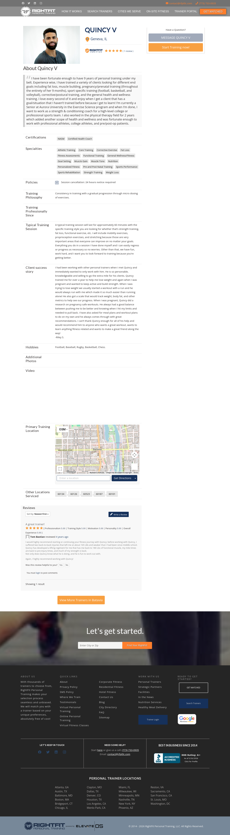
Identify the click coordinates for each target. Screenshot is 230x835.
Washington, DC (160, 803)
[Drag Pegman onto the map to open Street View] (134, 466)
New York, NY (127, 803)
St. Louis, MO (158, 799)
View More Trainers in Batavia (81, 600)
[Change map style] (63, 429)
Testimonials (68, 702)
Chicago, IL (61, 808)
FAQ (101, 712)
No (67, 565)
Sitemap (104, 717)
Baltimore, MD (64, 795)
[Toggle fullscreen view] (60, 469)
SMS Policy (67, 692)
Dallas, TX (93, 791)
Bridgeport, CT (64, 803)
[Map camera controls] (134, 455)
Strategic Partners (150, 686)
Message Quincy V (175, 37)
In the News (146, 697)
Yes (61, 565)
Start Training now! (175, 47)
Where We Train (70, 697)
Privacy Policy (69, 686)
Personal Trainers (149, 681)
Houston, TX (94, 799)
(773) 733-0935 (130, 750)
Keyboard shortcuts (97, 473)
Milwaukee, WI (127, 791)
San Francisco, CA (161, 795)
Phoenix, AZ (126, 808)
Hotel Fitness (107, 692)
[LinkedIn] (35, 3)
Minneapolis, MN (129, 795)
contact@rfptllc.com (118, 754)
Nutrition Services (150, 702)
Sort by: (38, 514)
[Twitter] (29, 3)
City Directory (108, 707)
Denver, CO (94, 795)
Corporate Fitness (110, 681)
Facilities (144, 692)
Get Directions (122, 478)
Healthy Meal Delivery (152, 707)
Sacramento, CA (160, 791)
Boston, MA (62, 799)
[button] (97, 446)
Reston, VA (157, 787)
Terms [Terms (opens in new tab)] (136, 473)
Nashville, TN (127, 799)
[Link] (38, 11)
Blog (102, 702)
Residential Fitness (111, 686)
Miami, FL (124, 787)
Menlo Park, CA (96, 808)
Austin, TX (61, 791)
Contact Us (106, 697)
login (38, 572)
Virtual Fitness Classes (74, 725)
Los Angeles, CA (96, 803)
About (64, 681)
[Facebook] (23, 3)
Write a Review (118, 514)
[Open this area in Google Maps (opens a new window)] (71, 472)
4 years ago (62, 536)
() (119, 51)
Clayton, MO (94, 787)
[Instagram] (40, 3)
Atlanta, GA (62, 787)
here (99, 750)
